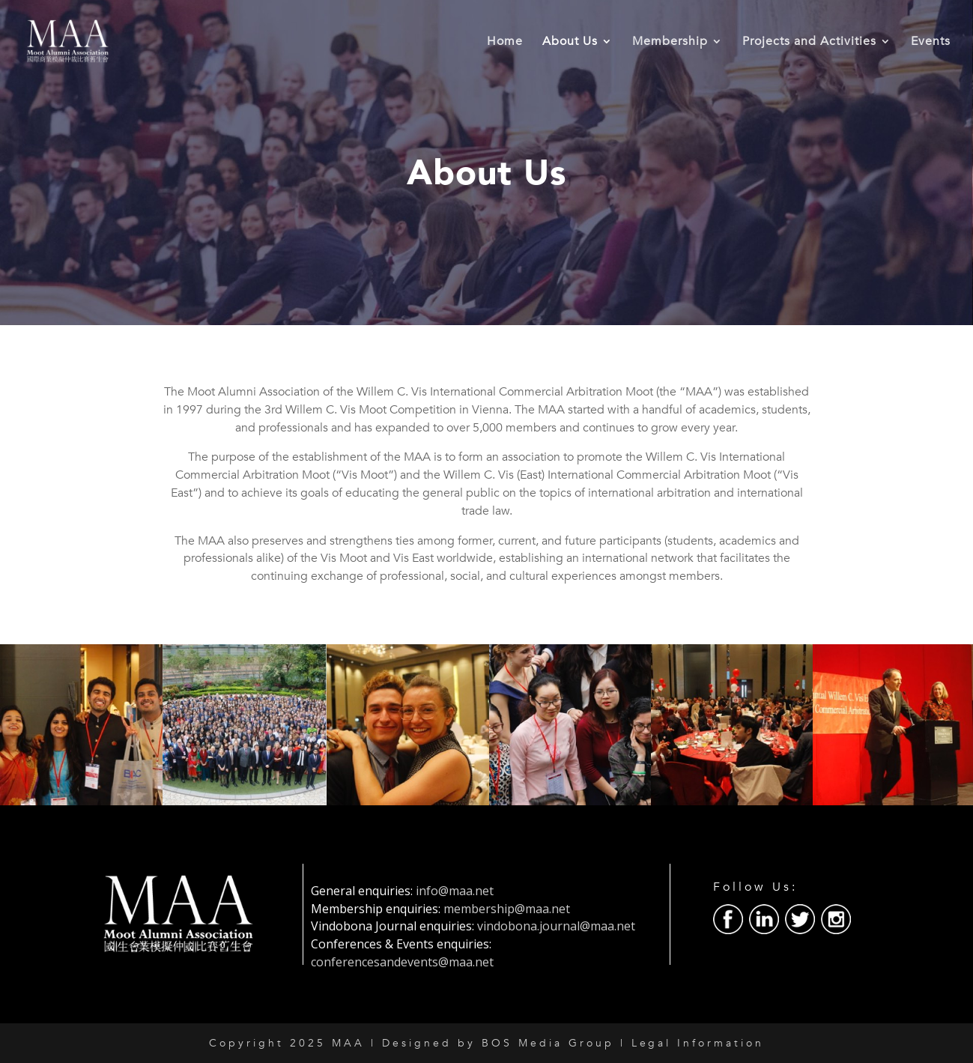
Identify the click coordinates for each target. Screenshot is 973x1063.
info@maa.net (455, 890)
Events (931, 42)
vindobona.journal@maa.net (556, 926)
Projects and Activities (809, 42)
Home (505, 42)
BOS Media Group (548, 1043)
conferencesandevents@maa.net (402, 962)
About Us (570, 42)
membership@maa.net (506, 908)
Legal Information (698, 1043)
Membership (670, 42)
